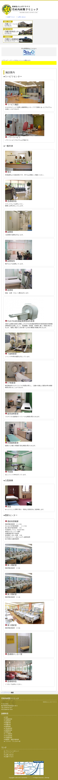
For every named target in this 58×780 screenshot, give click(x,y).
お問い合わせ (22, 17)
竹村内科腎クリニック (27, 777)
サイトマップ (9, 753)
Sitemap (47, 777)
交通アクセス (11, 17)
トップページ (5, 692)
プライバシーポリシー (12, 751)
